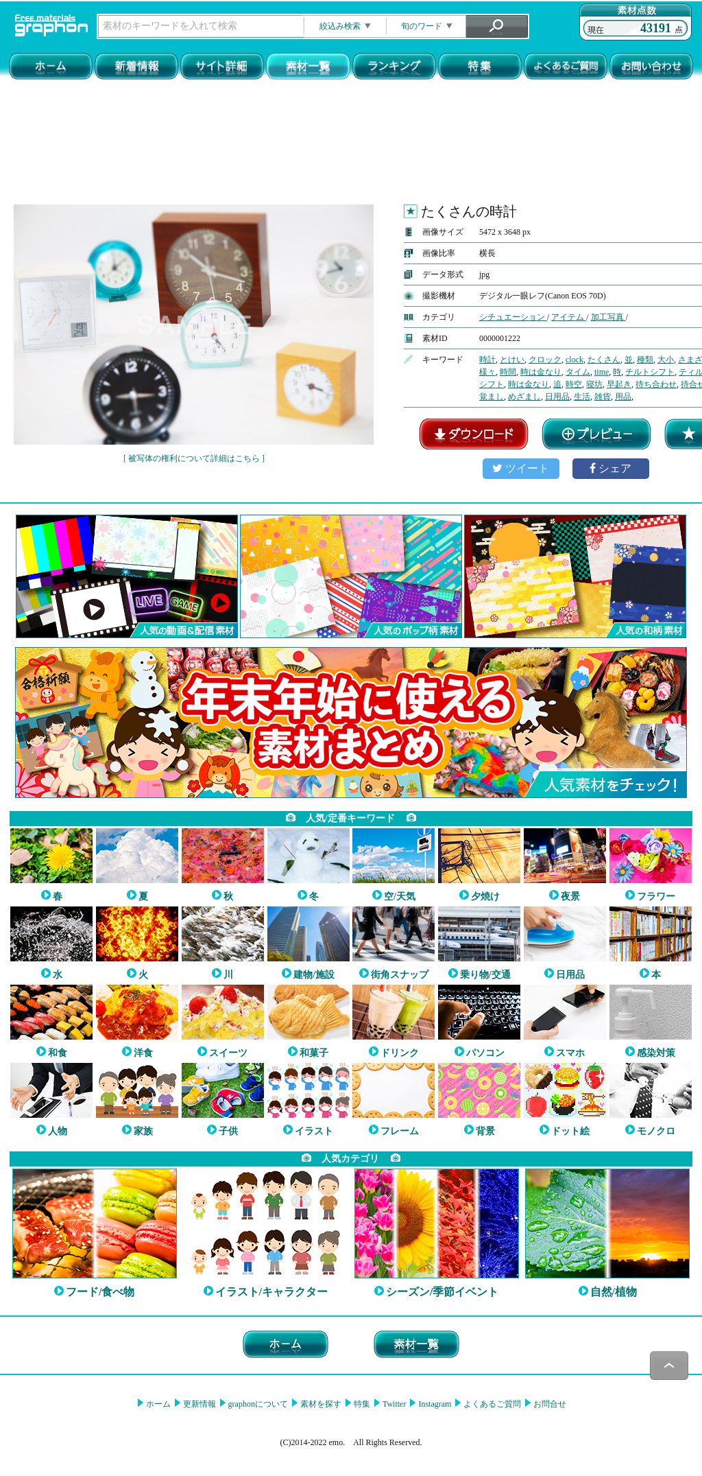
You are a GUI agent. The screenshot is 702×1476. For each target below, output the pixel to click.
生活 (582, 396)
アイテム (568, 317)
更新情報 (198, 1404)
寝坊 (594, 384)
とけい (512, 359)
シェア (610, 468)
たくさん (604, 359)
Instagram (433, 1404)
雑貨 (602, 396)
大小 (665, 359)
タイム (578, 372)
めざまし (524, 396)
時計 (487, 359)
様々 (487, 372)
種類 (645, 359)
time (601, 372)
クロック (545, 359)
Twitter (393, 1404)
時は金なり (540, 372)
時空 (574, 384)
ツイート (520, 468)
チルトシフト (650, 372)
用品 (623, 396)
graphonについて (257, 1404)
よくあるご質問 (491, 1404)
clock (574, 359)
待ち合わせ (656, 384)
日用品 (557, 396)
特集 (361, 1404)
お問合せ (548, 1404)
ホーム (157, 1404)
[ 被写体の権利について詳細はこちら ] (194, 458)
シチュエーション (513, 317)
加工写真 (608, 317)
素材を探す (319, 1404)
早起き (619, 384)
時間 (508, 372)
